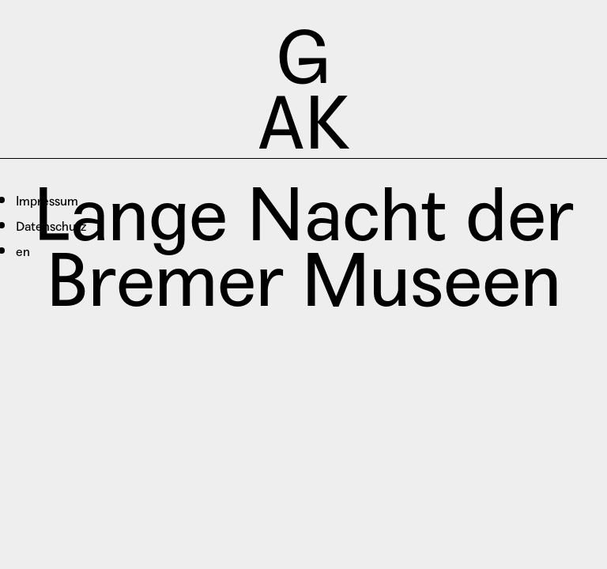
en (23, 252)
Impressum (47, 201)
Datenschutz (51, 226)
